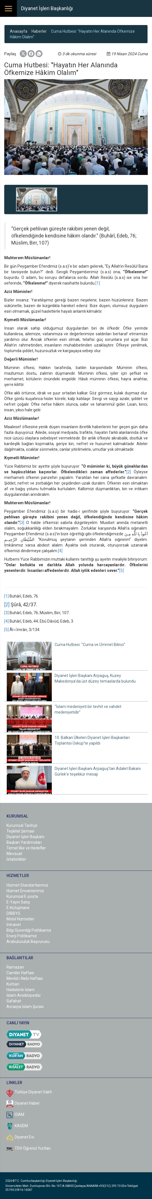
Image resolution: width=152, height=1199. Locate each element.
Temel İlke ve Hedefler (26, 848)
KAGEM (21, 1125)
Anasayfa (18, 31)
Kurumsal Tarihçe (21, 825)
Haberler (39, 31)
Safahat (13, 1001)
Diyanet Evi (24, 1137)
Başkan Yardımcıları (24, 842)
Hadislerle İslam (20, 989)
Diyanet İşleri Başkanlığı (47, 8)
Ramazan (15, 967)
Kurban (12, 984)
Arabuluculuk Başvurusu (28, 941)
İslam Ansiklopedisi (23, 995)
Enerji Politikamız (21, 936)
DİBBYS (13, 913)
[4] (60, 551)
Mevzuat (14, 853)
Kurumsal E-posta (22, 896)
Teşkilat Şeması (20, 831)
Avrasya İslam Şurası (25, 1006)
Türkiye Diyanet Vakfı (33, 1092)
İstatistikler (16, 859)
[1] (97, 283)
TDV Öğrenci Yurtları (33, 1148)
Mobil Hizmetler (20, 919)
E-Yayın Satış (18, 902)
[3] (22, 522)
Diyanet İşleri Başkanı (25, 836)
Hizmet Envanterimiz (25, 891)
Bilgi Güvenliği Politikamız (28, 930)
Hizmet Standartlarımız (27, 885)
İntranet (13, 924)
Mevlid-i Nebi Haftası (24, 978)
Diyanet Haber (27, 1103)
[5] (121, 570)
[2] (128, 472)
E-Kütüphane (18, 907)
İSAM (19, 1114)
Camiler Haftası (20, 973)
